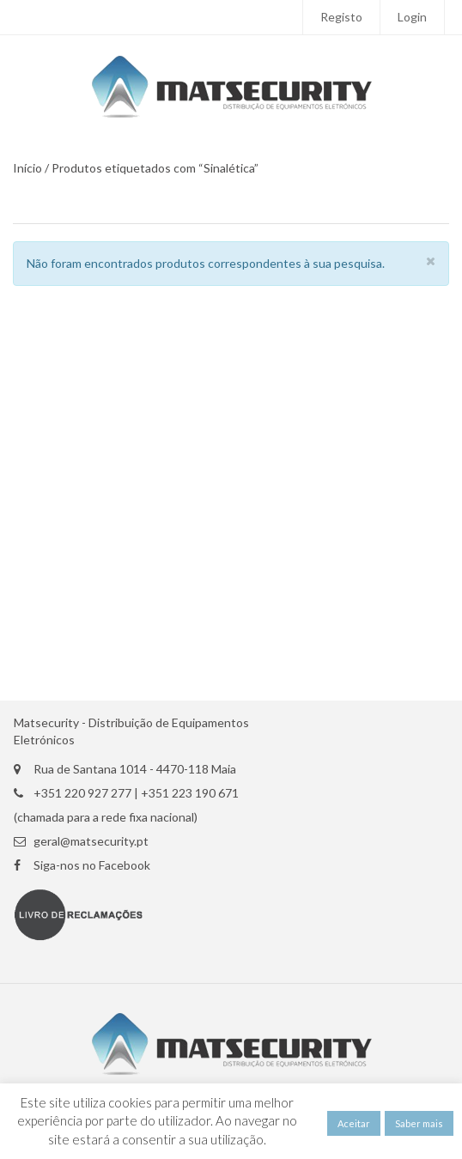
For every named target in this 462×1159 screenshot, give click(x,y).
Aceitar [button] (353, 1123)
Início (27, 168)
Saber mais (419, 1123)
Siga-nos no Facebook (91, 865)
